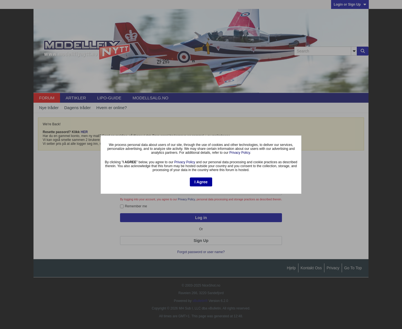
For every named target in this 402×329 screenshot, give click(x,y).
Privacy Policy (239, 153)
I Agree (201, 182)
